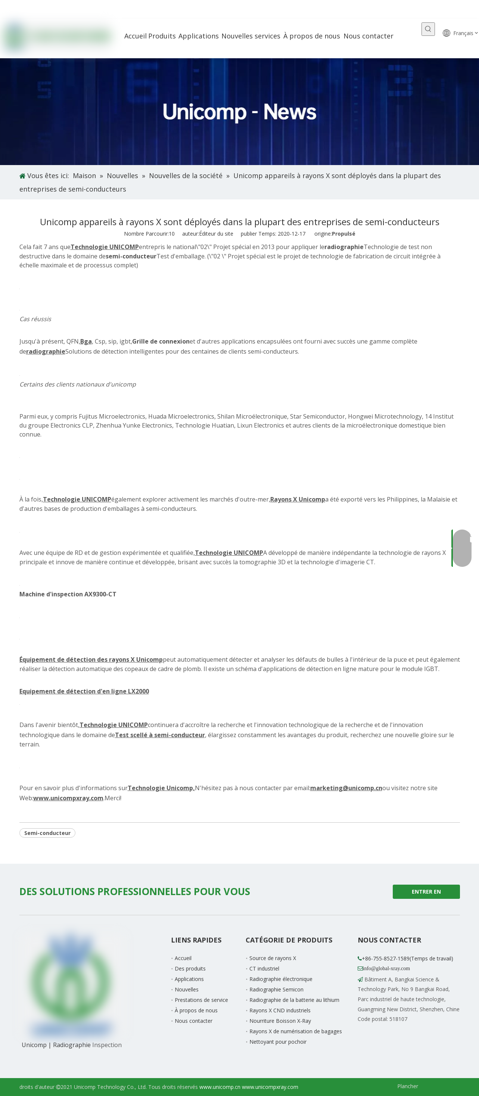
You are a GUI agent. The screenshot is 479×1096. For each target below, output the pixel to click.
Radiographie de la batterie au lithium (294, 999)
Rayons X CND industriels (280, 1010)
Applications (189, 978)
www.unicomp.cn (219, 1086)
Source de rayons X (272, 958)
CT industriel (264, 968)
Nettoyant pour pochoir (278, 1041)
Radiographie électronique (280, 978)
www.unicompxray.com (270, 1086)
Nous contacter (193, 1020)
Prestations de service (201, 999)
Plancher (407, 1086)
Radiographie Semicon (276, 989)
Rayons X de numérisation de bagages (295, 1031)
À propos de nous (196, 1010)
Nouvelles (187, 989)
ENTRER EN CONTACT (426, 893)
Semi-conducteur (47, 832)
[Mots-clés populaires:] (428, 29)
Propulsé (343, 233)
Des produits (190, 968)
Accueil (183, 958)
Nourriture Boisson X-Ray (280, 1020)
